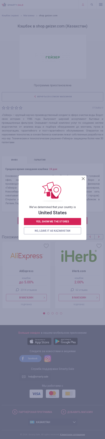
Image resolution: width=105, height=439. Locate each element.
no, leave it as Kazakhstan (52, 104)
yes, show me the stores (52, 95)
